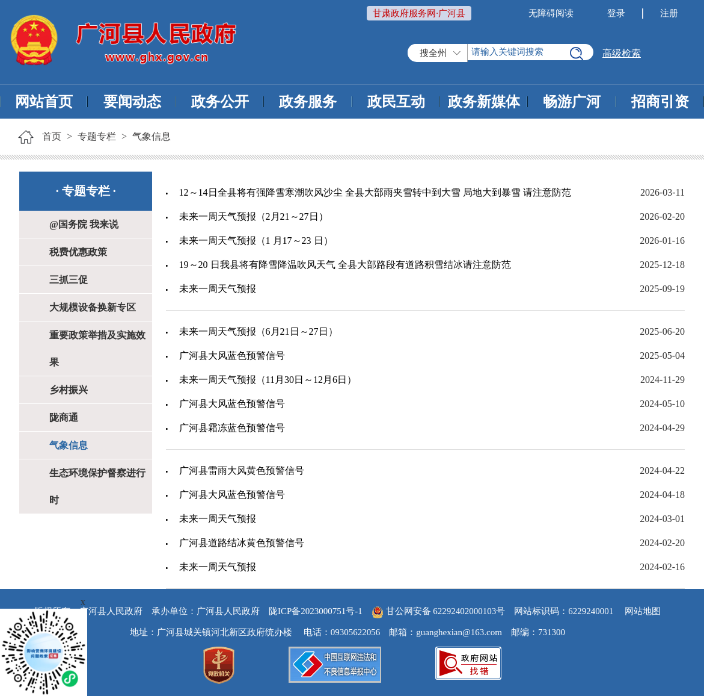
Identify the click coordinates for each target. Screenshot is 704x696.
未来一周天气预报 (217, 289)
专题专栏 (97, 136)
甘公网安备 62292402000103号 (439, 611)
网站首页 (44, 102)
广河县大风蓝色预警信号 (232, 355)
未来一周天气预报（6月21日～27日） (258, 331)
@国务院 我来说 (83, 224)
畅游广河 (572, 102)
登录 (616, 13)
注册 (669, 13)
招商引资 (660, 102)
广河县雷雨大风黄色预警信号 (241, 470)
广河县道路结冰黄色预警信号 (241, 543)
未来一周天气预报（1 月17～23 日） (256, 240)
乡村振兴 (68, 390)
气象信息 (151, 136)
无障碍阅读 (551, 13)
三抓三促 (68, 280)
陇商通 (63, 417)
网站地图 (643, 611)
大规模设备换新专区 (92, 307)
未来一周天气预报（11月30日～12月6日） (268, 379)
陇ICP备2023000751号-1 (316, 611)
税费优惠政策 (78, 252)
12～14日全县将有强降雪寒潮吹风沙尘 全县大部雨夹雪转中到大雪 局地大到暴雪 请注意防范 (375, 192)
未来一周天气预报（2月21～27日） (253, 216)
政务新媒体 (484, 102)
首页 (51, 136)
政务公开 (220, 102)
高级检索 (621, 53)
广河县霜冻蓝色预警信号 (232, 428)
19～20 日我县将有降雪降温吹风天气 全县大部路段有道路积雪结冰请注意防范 (345, 264)
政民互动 (396, 102)
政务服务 (308, 102)
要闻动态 (132, 102)
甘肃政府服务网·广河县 (419, 13)
